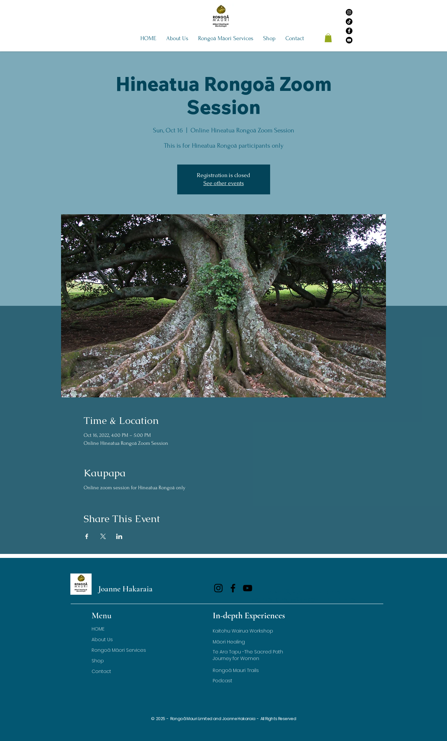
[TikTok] (349, 21)
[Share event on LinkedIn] (119, 536)
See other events (223, 183)
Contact (101, 671)
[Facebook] (349, 31)
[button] (177, 38)
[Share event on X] (103, 536)
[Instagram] (349, 12)
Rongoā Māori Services (119, 650)
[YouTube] (349, 40)
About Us (102, 639)
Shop (98, 660)
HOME (98, 629)
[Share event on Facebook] (87, 536)
